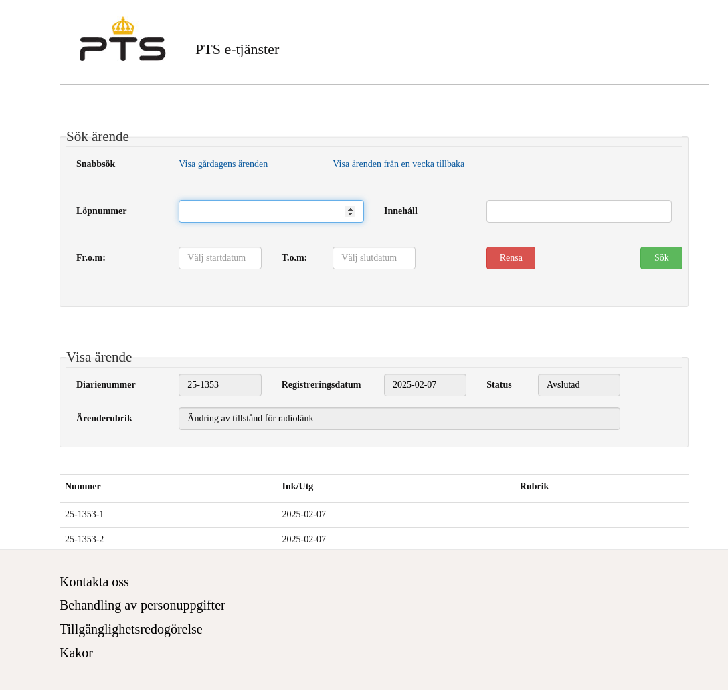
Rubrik (534, 486)
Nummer (83, 486)
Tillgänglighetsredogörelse (131, 629)
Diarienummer (106, 385)
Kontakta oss (94, 581)
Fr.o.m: (91, 258)
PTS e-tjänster (237, 49)
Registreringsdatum (321, 385)
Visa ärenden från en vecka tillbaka (398, 164)
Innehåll (401, 211)
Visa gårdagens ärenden (223, 164)
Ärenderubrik (104, 418)
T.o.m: (295, 258)
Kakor (76, 652)
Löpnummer (101, 211)
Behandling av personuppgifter (142, 605)
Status (498, 385)
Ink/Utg (298, 486)
